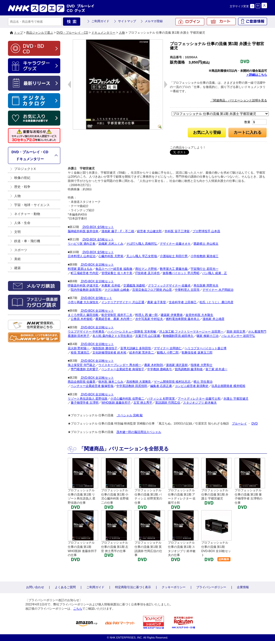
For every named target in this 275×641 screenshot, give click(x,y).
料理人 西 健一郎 (146, 315)
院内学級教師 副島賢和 (86, 289)
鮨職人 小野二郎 (168, 352)
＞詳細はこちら (256, 74)
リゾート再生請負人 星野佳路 (87, 398)
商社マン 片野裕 (146, 269)
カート (221, 21)
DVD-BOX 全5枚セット (98, 227)
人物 (122, 32)
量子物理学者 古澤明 (84, 402)
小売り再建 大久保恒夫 (83, 302)
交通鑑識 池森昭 (134, 285)
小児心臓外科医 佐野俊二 (127, 398)
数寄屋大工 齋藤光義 (174, 269)
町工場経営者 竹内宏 (84, 273)
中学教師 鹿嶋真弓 (159, 369)
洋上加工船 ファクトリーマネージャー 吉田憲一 (191, 331)
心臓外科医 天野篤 (110, 256)
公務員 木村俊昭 (81, 319)
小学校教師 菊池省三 (204, 256)
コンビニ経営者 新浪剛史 (191, 386)
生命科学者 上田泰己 (183, 302)
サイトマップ (127, 21)
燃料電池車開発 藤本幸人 (183, 319)
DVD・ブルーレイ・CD (72, 32)
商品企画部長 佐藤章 (81, 381)
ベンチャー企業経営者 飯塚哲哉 (92, 386)
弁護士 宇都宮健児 (235, 398)
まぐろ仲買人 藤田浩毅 (83, 315)
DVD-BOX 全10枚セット (97, 264)
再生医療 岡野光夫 (206, 285)
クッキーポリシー (174, 587)
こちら (77, 608)
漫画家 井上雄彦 (213, 319)
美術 (17, 259)
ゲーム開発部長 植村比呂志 (172, 381)
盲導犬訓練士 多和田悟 (135, 348)
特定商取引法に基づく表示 (133, 587)
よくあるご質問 (65, 587)
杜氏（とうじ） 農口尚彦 (216, 302)
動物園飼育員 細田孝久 (178, 336)
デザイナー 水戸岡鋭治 (218, 289)
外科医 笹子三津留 (177, 231)
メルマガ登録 (154, 21)
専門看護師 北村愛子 (84, 369)
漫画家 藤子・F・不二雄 (117, 231)
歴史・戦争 (22, 187)
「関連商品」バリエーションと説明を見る (238, 100)
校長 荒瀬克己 (80, 352)
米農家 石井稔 (110, 285)
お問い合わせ (35, 587)
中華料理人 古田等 (187, 289)
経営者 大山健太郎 (149, 231)
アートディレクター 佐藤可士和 (199, 398)
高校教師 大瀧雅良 (138, 381)
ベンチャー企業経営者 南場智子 (122, 369)
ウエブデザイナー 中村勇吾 (86, 331)
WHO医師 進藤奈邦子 (116, 402)
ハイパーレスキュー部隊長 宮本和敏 (131, 331)
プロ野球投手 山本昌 (206, 231)
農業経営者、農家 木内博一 (113, 319)
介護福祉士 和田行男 (174, 256)
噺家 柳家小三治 (207, 336)
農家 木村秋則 (153, 365)
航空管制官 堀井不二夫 (116, 315)
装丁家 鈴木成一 (216, 369)
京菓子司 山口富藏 (147, 336)
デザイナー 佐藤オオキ (175, 243)
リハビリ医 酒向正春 (81, 243)
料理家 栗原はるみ (80, 269)
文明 (17, 232)
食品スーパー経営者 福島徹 (113, 269)
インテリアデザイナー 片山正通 (122, 302)
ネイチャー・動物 (27, 214)
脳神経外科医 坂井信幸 (83, 231)
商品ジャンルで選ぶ (39, 32)
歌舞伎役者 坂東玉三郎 (197, 352)
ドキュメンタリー (103, 32)
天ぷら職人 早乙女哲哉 (141, 256)
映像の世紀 (22, 178)
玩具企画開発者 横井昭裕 (228, 386)
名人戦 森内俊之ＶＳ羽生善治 (112, 336)
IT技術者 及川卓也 (147, 273)
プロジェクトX (25, 169)
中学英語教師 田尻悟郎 (131, 386)
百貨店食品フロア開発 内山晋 (152, 289)
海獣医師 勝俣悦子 (104, 348)
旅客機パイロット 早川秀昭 (181, 273)
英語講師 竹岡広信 (167, 402)
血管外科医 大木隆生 (199, 315)
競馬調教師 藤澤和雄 (189, 369)
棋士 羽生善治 (203, 381)
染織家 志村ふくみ (110, 243)
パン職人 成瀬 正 (214, 273)
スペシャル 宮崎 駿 (129, 415)
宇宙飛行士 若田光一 (204, 269)
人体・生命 (22, 223)
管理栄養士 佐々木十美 (116, 273)
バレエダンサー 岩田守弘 (238, 336)
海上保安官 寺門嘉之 (81, 365)
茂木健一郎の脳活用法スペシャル (138, 432)
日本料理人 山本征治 (81, 256)
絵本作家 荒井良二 (141, 352)
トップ (18, 32)
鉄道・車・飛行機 (27, 241)
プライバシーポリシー (211, 587)
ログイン (189, 22)
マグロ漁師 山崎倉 (116, 289)
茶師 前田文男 (235, 331)
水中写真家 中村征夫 (149, 319)
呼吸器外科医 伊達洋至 (83, 285)
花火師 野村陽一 (78, 348)
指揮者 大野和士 (201, 365)
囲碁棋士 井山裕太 (206, 243)
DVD (254, 423)
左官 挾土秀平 (143, 402)
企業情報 (243, 587)
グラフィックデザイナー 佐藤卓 (169, 285)
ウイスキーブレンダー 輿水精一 (119, 365)
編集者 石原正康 (161, 386)
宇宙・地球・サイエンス (32, 205)
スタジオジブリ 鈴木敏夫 (200, 402)
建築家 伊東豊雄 (171, 315)
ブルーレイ (239, 423)
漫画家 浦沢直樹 (177, 365)
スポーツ (20, 250)
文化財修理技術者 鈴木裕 (109, 352)
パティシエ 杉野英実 (161, 398)
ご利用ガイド (100, 21)
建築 (17, 268)
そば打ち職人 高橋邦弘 (141, 243)
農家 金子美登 (156, 302)
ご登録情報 (252, 21)
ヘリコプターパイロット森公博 (205, 348)
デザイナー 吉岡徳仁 (168, 348)
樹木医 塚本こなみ (110, 381)
